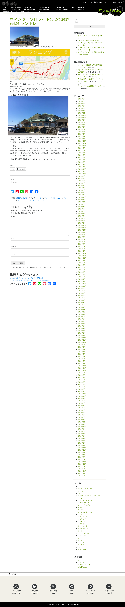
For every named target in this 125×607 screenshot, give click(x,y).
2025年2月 (81, 136)
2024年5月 (81, 157)
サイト (13, 254)
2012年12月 (82, 462)
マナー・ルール (83, 533)
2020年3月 (81, 274)
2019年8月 (81, 291)
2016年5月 (81, 382)
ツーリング (82, 521)
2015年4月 (81, 412)
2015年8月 (81, 403)
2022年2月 (81, 220)
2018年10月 (82, 314)
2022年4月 (81, 216)
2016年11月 (82, 368)
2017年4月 (81, 356)
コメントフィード (84, 565)
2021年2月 (81, 249)
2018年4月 (81, 328)
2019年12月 (82, 281)
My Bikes (81, 491)
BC (79, 486)
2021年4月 (81, 244)
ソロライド (48, 198)
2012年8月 (81, 466)
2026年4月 (81, 103)
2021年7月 (81, 237)
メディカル (82, 535)
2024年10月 (82, 146)
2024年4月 (81, 160)
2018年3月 (81, 330)
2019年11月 (82, 284)
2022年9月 (81, 204)
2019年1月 (81, 307)
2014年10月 (82, 426)
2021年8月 (81, 235)
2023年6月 (81, 183)
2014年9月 (81, 429)
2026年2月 (81, 108)
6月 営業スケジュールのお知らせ (89, 40)
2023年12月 (82, 169)
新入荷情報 (82, 549)
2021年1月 (81, 251)
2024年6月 (81, 155)
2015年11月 (82, 396)
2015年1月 (81, 419)
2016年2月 (81, 389)
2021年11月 (82, 228)
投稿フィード (82, 562)
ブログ (80, 531)
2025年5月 (81, 129)
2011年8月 (81, 476)
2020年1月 (81, 279)
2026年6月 (81, 99)
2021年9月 (81, 232)
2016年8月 (81, 375)
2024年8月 (81, 150)
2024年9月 (81, 148)
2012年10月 (82, 464)
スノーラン (21, 200)
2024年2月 (81, 164)
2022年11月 (82, 199)
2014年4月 (81, 438)
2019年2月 (81, 305)
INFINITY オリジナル (85, 488)
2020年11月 (82, 256)
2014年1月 (81, 445)
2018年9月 (81, 316)
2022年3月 (81, 218)
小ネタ (80, 547)
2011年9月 (81, 473)
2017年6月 (81, 352)
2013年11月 (82, 450)
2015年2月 (81, 417)
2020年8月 (81, 263)
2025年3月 (81, 134)
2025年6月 (81, 127)
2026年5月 (81, 101)
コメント (14, 217)
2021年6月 (81, 239)
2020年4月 (81, 272)
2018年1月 (81, 335)
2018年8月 (81, 319)
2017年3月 (81, 359)
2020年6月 (81, 267)
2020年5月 (81, 270)
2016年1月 (81, 391)
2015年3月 (81, 415)
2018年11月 (82, 312)
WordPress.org (83, 567)
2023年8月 (81, 178)
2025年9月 (81, 120)
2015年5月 (81, 410)
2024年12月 (82, 141)
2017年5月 (81, 354)
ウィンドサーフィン (85, 503)
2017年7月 (81, 349)
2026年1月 (81, 110)
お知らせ (81, 507)
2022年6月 (81, 211)
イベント (40, 198)
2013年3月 (81, 459)
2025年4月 (81, 132)
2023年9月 (81, 176)
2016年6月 (81, 380)
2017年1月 (81, 363)
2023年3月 (81, 190)
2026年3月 (81, 106)
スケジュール (82, 517)
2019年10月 (82, 286)
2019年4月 (81, 300)
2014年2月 (81, 443)
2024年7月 (81, 153)
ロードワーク (39, 200)
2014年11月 (82, 424)
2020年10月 (82, 258)
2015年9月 (81, 401)
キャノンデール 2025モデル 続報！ (90, 86)
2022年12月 (82, 197)
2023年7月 (81, 181)
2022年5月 (81, 213)
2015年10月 (82, 398)
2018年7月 (81, 321)
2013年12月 (82, 448)
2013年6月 (81, 455)
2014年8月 (81, 431)
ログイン (81, 560)
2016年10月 (82, 370)
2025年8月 (81, 122)
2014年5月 (81, 436)
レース (80, 540)
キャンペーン (82, 510)
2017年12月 (82, 338)
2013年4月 (81, 457)
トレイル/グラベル (84, 528)
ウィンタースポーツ (85, 500)
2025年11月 (82, 115)
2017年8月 (81, 347)
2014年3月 (81, 440)
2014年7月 (81, 433)
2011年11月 (82, 471)
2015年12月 (82, 394)
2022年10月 (82, 202)
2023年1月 (81, 195)
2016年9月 (81, 373)
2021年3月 (81, 246)
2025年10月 (82, 117)
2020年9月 (81, 260)
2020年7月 (81, 265)
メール (13, 246)
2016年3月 (81, 387)
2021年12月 (82, 225)
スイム (80, 514)
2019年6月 (81, 295)
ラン (79, 538)
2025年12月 (82, 113)
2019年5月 (81, 298)
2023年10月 (82, 174)
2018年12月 (82, 309)
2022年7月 (81, 209)
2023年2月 (81, 192)
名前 (12, 238)
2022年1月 (81, 223)
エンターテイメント (85, 505)
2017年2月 (81, 361)
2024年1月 (81, 167)
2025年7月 (81, 125)
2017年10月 (82, 342)
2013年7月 (81, 452)
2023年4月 (81, 188)
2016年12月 (82, 366)
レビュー (81, 542)
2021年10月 (82, 230)
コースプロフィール (85, 512)
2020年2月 (81, 277)
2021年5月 (81, 242)
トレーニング (57, 198)
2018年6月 (81, 323)
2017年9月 (81, 345)
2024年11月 (82, 143)
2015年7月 (81, 405)
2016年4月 (81, 384)
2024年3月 (81, 162)
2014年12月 (82, 422)
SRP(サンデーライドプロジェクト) (90, 496)
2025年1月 (81, 139)
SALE (80, 493)
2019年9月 (81, 288)
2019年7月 (81, 293)
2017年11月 (82, 340)
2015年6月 (81, 408)
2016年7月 (81, 377)
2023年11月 (82, 171)
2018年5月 (81, 326)
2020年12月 (82, 253)
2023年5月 (81, 185)
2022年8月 (81, 206)
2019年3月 (81, 302)
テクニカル (82, 524)
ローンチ (81, 545)
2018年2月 (81, 333)
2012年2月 (81, 469)
